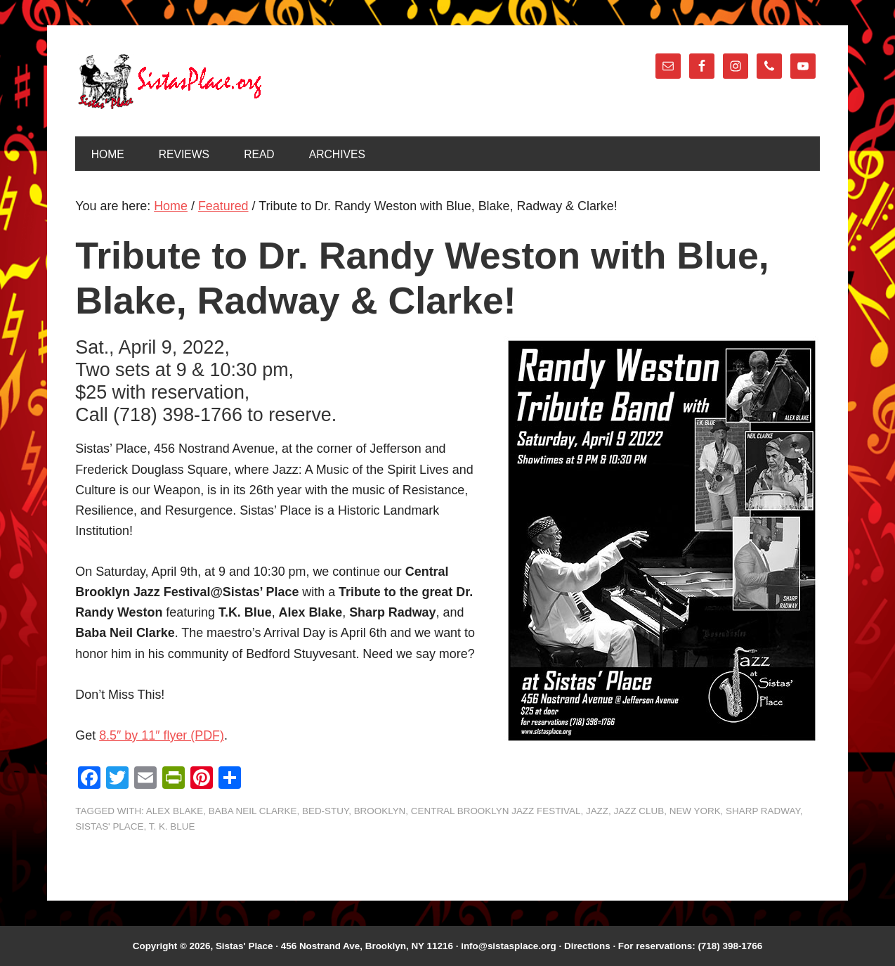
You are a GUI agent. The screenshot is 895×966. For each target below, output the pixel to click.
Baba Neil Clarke (253, 811)
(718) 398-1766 (730, 946)
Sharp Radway (763, 811)
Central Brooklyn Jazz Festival (496, 811)
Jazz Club (639, 811)
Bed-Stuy (325, 811)
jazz (597, 811)
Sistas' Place (170, 81)
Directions (587, 946)
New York (695, 811)
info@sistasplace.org (508, 946)
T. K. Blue (172, 826)
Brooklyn (380, 811)
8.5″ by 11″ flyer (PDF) (161, 735)
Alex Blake (174, 811)
